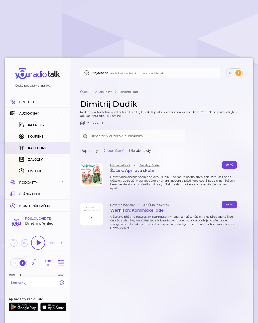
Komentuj (37, 282)
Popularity (89, 150)
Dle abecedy (140, 150)
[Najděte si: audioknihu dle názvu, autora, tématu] (150, 73)
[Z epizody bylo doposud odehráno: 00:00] (13, 274)
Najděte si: (100, 73)
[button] (37, 113)
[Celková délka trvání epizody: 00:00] (62, 274)
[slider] (20, 275)
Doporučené (113, 150)
